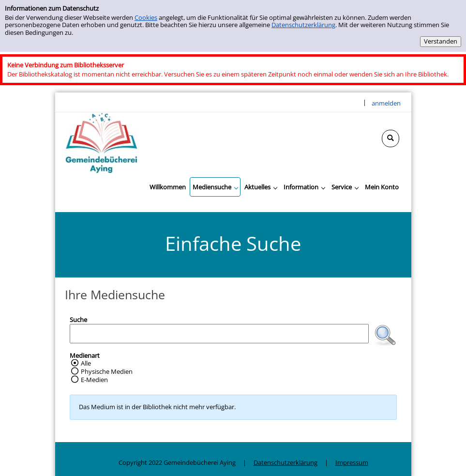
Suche (78, 319)
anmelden (386, 103)
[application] (215, 187)
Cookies (146, 17)
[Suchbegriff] (219, 333)
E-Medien (94, 379)
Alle (86, 363)
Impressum (351, 462)
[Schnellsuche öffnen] (390, 138)
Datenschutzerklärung (303, 24)
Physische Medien (107, 371)
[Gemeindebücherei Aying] (101, 142)
